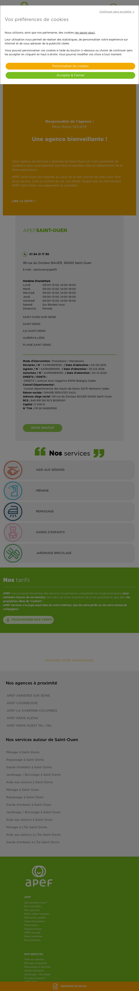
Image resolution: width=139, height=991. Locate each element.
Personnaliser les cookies (70, 66)
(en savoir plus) (85, 32)
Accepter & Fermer (71, 75)
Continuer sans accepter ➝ (116, 11)
